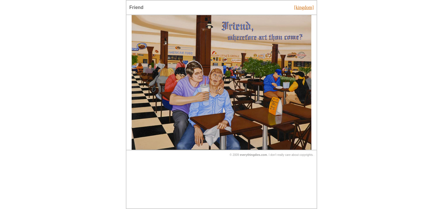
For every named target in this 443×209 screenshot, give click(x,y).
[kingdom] (304, 7)
